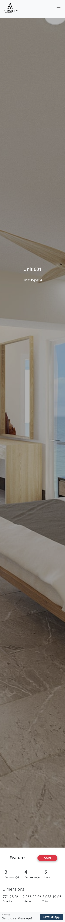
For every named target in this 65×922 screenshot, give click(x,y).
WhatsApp (51, 917)
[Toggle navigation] (58, 9)
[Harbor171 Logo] (10, 8)
